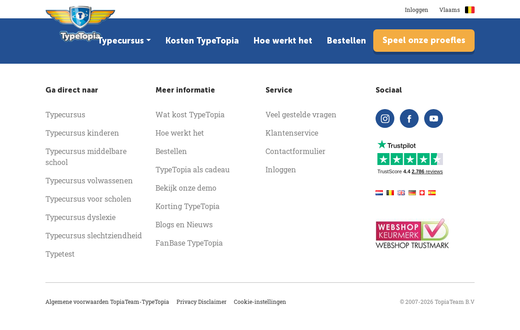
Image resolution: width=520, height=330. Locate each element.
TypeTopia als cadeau (192, 169)
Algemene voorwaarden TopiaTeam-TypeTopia (107, 301)
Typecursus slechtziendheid (93, 235)
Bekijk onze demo (185, 187)
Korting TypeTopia (187, 206)
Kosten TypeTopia (202, 41)
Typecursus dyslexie (80, 217)
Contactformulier (296, 151)
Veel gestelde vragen (301, 114)
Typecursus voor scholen (88, 199)
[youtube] (433, 118)
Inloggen (416, 9)
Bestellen (346, 41)
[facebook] (409, 118)
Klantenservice (292, 133)
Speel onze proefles (423, 40)
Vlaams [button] (457, 9)
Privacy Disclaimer (202, 301)
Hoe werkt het (283, 41)
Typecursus (120, 41)
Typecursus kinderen (82, 133)
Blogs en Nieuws (184, 224)
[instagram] (385, 118)
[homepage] (80, 27)
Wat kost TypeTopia (190, 114)
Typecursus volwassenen (89, 180)
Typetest (60, 253)
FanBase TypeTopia (189, 243)
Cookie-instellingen (260, 301)
